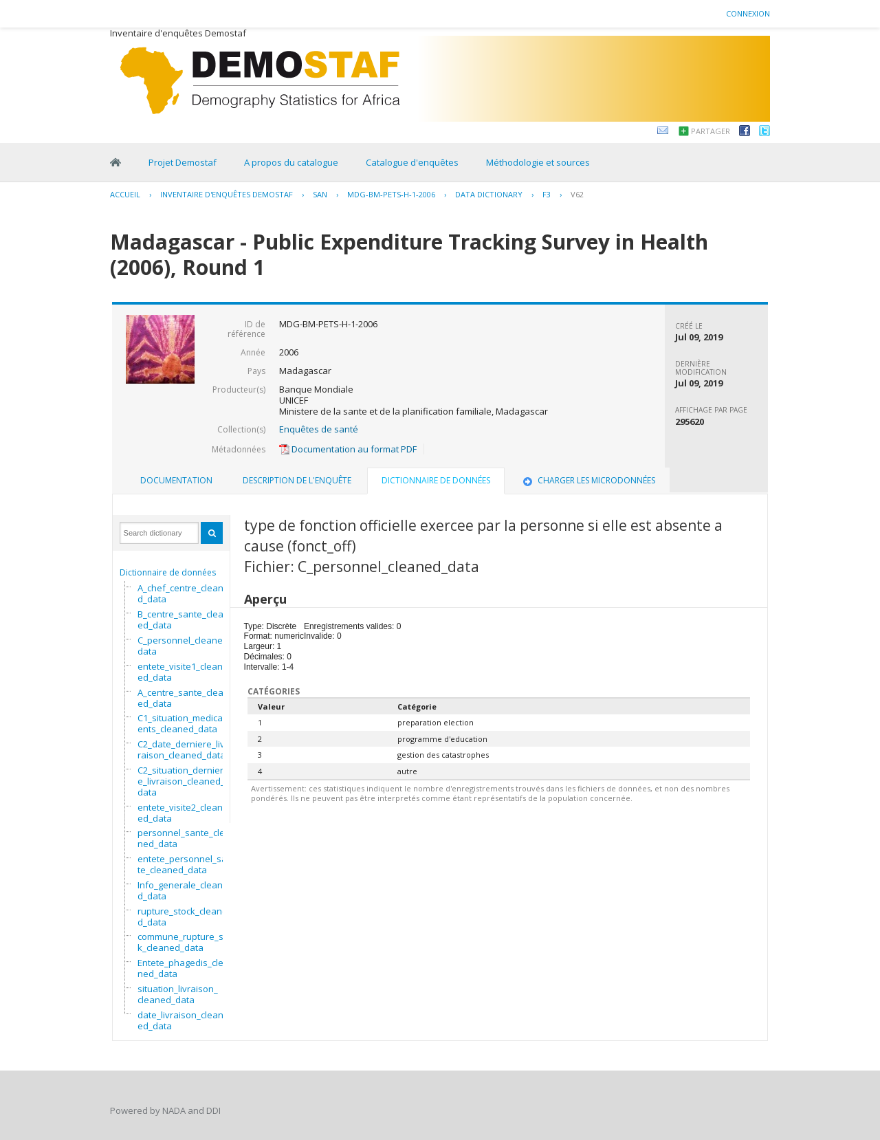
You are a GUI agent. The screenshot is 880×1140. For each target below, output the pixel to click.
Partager (710, 131)
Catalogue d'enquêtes (412, 162)
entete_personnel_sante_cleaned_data (185, 864)
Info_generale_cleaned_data (183, 890)
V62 (577, 194)
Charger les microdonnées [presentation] (587, 480)
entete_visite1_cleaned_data (180, 672)
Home (115, 162)
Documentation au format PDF (348, 449)
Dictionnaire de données (168, 572)
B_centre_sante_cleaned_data (183, 620)
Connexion (748, 13)
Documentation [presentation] (176, 480)
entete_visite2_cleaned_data (180, 813)
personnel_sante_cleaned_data (184, 838)
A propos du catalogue (291, 162)
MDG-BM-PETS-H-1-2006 (391, 194)
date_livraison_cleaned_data (180, 1020)
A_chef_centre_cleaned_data (183, 593)
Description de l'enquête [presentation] (297, 480)
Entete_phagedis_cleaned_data (183, 968)
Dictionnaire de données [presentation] (436, 480)
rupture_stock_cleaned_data (183, 917)
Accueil (125, 194)
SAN (320, 194)
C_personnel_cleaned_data (185, 646)
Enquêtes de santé (318, 429)
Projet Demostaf (182, 162)
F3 (546, 194)
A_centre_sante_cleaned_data (183, 698)
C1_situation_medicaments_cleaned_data (184, 723)
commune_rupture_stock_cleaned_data (187, 942)
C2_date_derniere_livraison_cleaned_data (182, 749)
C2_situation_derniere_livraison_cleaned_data (181, 781)
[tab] (176, 481)
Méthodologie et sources (538, 162)
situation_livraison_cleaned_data (178, 994)
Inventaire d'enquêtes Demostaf (226, 194)
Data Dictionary (488, 194)
